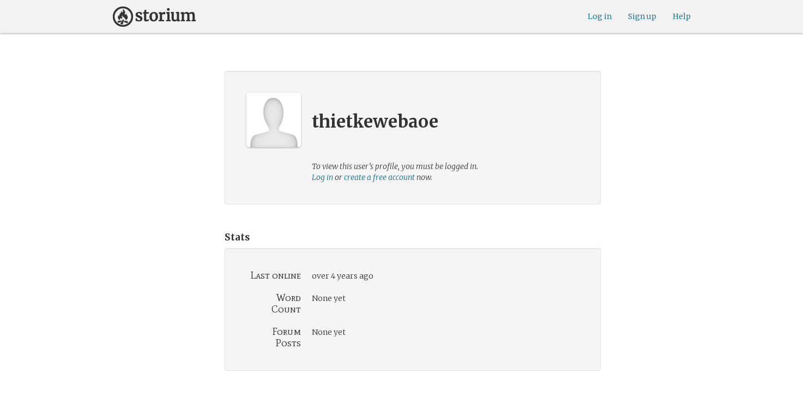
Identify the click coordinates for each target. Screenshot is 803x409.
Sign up (642, 16)
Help (682, 16)
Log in (600, 16)
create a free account (379, 177)
